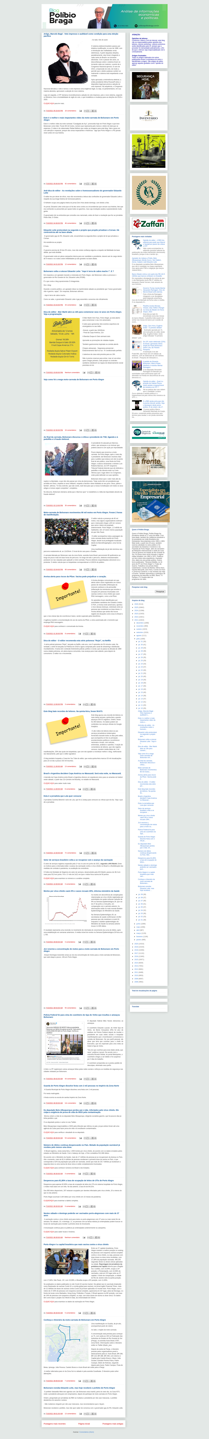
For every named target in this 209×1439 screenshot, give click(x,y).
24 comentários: (71, 430)
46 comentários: (71, 223)
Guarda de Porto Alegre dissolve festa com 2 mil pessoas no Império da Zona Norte (81, 1086)
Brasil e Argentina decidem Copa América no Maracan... (147, 798)
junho (138, 924)
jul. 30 (140, 645)
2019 (136, 947)
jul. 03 (140, 913)
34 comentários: (71, 305)
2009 (136, 979)
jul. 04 (140, 910)
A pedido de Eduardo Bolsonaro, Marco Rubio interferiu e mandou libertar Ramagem (152, 364)
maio (138, 927)
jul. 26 (140, 657)
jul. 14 (140, 696)
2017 (136, 953)
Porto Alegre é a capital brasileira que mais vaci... (146, 874)
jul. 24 (140, 664)
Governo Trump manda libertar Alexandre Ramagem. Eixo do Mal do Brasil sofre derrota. (154, 290)
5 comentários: (70, 1313)
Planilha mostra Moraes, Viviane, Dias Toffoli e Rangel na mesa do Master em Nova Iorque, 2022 (153, 309)
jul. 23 (140, 667)
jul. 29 (140, 648)
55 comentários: (71, 1008)
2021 (136, 620)
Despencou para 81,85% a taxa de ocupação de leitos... (147, 860)
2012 (136, 969)
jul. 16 (140, 689)
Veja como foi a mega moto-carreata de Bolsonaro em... (146, 756)
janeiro (139, 940)
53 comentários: (71, 1138)
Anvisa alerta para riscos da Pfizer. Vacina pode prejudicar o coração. (75, 576)
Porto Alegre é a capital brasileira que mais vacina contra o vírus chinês (76, 1244)
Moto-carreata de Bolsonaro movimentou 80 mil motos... (147, 770)
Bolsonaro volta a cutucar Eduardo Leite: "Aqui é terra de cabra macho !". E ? (79, 271)
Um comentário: (71, 1103)
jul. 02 (140, 917)
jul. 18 (140, 683)
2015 (136, 960)
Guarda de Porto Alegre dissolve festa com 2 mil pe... (146, 839)
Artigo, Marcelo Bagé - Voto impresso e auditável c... (146, 713)
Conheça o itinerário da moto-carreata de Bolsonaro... (146, 881)
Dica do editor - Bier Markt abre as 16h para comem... (147, 748)
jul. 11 (140, 705)
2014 (136, 963)
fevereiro (139, 937)
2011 (136, 972)
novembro (140, 626)
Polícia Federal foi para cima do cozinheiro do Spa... (147, 832)
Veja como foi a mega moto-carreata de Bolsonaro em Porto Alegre (74, 379)
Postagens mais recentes (55, 1424)
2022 (136, 617)
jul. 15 (140, 692)
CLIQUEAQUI (49, 1201)
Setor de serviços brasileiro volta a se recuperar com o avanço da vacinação (78, 860)
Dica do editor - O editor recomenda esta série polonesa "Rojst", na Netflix (77, 640)
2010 (136, 975)
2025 (136, 607)
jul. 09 (140, 894)
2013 (136, 966)
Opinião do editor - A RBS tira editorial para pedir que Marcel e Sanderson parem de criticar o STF (154, 243)
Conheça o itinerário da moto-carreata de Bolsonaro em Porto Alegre (75, 1320)
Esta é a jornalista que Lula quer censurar (62, 796)
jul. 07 (140, 901)
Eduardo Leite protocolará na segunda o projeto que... (147, 734)
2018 (136, 950)
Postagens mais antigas (113, 1424)
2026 (136, 604)
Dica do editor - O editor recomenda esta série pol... (147, 784)
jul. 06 (140, 904)
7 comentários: (70, 1381)
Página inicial (84, 1424)
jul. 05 (140, 907)
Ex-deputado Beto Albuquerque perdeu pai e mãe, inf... (146, 846)
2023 (136, 614)
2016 (136, 956)
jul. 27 (140, 654)
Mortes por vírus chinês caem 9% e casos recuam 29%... (146, 817)
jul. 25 (140, 661)
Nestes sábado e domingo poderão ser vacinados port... (147, 867)
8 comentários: (70, 634)
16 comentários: (71, 111)
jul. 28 (140, 651)
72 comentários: (71, 853)
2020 (136, 944)
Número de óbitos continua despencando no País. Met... (147, 853)
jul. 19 (140, 680)
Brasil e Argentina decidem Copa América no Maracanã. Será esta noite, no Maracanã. (82, 773)
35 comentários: (71, 505)
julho (138, 639)
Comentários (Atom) (86, 1432)
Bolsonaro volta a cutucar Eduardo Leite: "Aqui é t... (147, 741)
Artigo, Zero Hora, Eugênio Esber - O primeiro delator (152, 327)
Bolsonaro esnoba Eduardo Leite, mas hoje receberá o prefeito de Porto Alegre (79, 1388)
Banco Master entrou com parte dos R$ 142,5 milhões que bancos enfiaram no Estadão (148, 275)
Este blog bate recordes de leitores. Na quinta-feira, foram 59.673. (73, 711)
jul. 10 (140, 708)
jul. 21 (140, 673)
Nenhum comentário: (73, 373)
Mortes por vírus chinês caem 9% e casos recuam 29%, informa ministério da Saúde (82, 891)
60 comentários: (71, 570)
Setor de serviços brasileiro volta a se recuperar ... (146, 810)
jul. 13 (140, 699)
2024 (136, 610)
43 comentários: (71, 1079)
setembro (140, 632)
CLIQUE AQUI (49, 103)
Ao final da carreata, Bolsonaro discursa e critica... (146, 763)
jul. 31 (140, 641)
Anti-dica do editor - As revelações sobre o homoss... (146, 727)
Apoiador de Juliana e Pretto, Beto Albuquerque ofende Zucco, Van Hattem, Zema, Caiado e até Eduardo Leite (146, 260)
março (138, 933)
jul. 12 (140, 702)
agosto (139, 635)
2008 (136, 982)
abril (138, 930)
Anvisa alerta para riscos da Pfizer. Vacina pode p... (147, 777)
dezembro (140, 623)
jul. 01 (140, 920)
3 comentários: (70, 704)
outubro (139, 629)
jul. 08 (140, 898)
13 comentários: (71, 766)
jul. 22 (140, 670)
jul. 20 (140, 676)
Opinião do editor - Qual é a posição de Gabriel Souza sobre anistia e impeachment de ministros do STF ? (153, 384)
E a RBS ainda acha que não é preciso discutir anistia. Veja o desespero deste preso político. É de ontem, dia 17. (153, 404)
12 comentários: (71, 264)
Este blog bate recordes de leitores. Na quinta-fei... (147, 791)
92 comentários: (71, 184)
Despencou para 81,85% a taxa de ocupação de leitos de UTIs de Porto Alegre (79, 1180)
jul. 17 (140, 686)
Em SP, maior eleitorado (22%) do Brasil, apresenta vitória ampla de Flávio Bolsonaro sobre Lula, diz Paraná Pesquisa (154, 346)
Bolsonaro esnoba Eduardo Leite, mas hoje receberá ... (146, 888)
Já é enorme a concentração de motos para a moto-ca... (147, 825)
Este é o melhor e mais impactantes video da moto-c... (146, 720)
